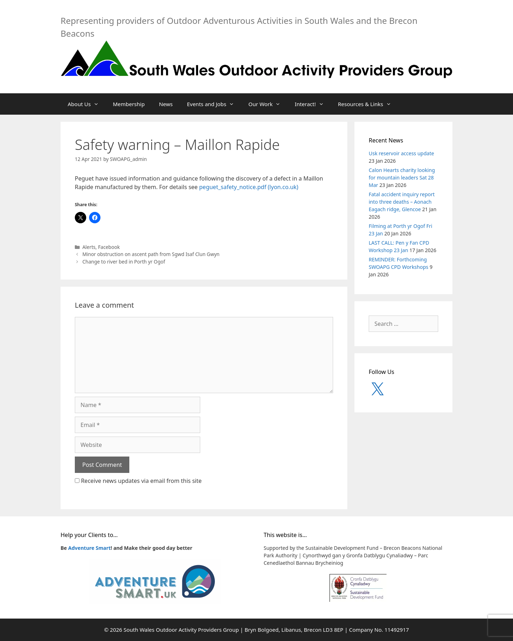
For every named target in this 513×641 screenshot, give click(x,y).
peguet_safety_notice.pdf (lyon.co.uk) (248, 187)
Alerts (88, 247)
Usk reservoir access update (401, 153)
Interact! (313, 104)
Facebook (109, 247)
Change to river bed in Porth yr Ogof (123, 261)
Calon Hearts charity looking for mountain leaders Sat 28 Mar (402, 177)
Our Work (267, 104)
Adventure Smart (89, 547)
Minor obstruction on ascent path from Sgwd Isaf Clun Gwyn (150, 254)
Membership (129, 104)
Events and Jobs (214, 104)
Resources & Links (368, 104)
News (166, 104)
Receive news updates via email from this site (138, 481)
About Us (87, 104)
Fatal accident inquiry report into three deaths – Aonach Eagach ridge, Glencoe (402, 202)
